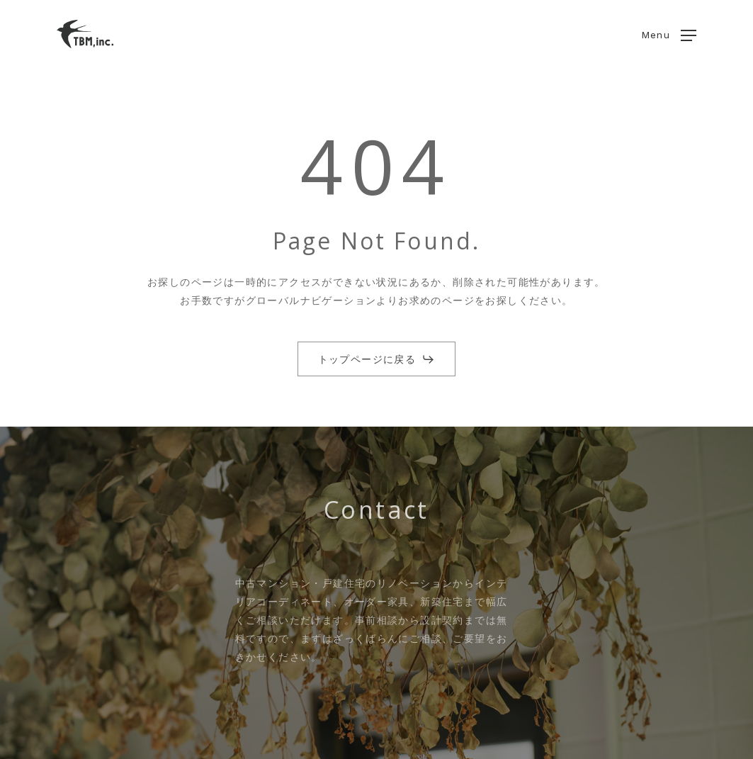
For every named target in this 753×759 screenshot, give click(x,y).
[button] (669, 34)
